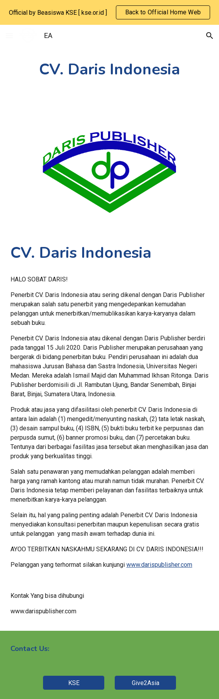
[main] (109, 69)
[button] (9, 35)
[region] (109, 12)
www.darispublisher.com (159, 564)
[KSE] (73, 683)
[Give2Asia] (145, 683)
